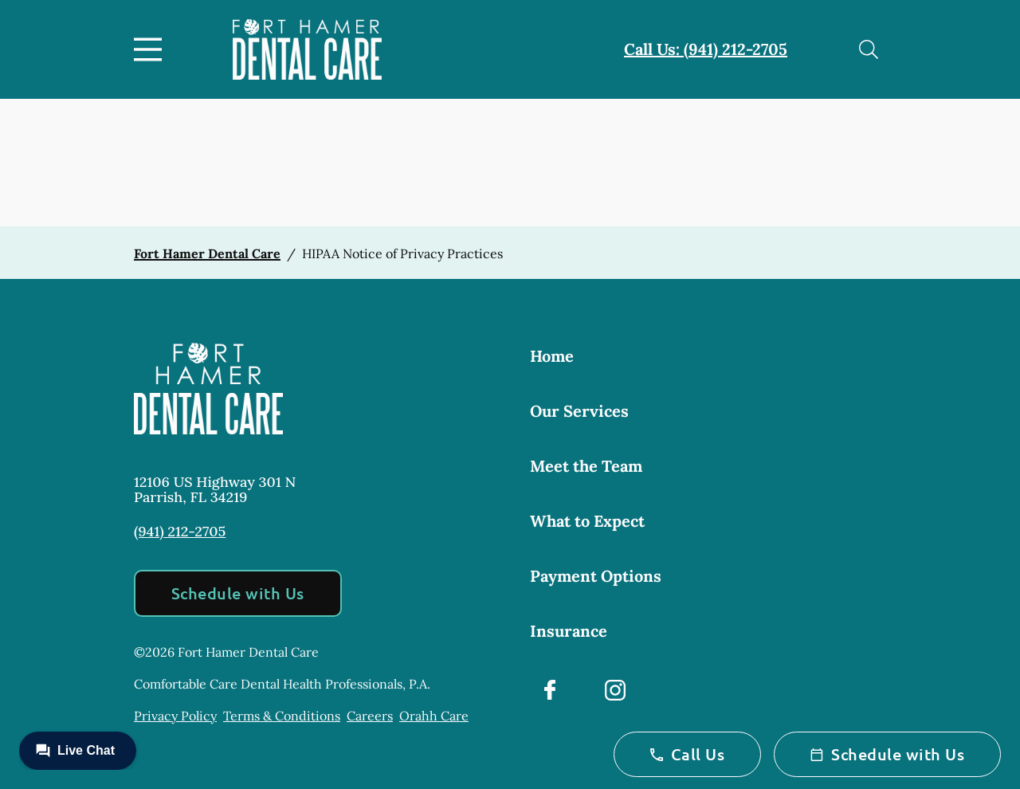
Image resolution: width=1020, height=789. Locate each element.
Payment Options (595, 576)
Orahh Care (434, 716)
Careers (370, 716)
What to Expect (587, 521)
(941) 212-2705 (180, 531)
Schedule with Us (237, 593)
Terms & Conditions (281, 716)
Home (552, 356)
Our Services (579, 411)
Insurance (568, 631)
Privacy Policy (175, 716)
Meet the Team (586, 466)
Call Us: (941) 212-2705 (705, 49)
